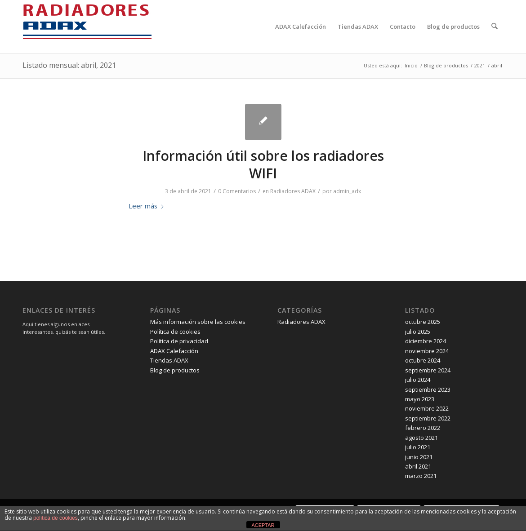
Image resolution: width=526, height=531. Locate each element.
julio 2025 (417, 331)
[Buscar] (495, 26)
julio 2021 (417, 447)
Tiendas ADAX (169, 360)
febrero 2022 (422, 428)
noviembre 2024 (427, 351)
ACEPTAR (262, 525)
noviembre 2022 (427, 408)
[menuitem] (301, 26)
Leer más (147, 205)
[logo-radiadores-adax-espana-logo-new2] (87, 26)
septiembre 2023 (427, 389)
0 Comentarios (237, 191)
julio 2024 (417, 380)
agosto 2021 (421, 438)
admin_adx (347, 191)
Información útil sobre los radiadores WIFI (263, 164)
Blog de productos (175, 370)
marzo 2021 (421, 476)
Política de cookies (175, 331)
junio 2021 (418, 457)
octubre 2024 (422, 360)
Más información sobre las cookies (197, 322)
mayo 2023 (419, 399)
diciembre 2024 (425, 341)
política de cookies (55, 518)
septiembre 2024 (427, 370)
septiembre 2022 (427, 418)
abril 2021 (418, 466)
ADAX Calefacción (174, 351)
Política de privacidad (179, 341)
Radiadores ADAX (293, 191)
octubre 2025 (422, 322)
